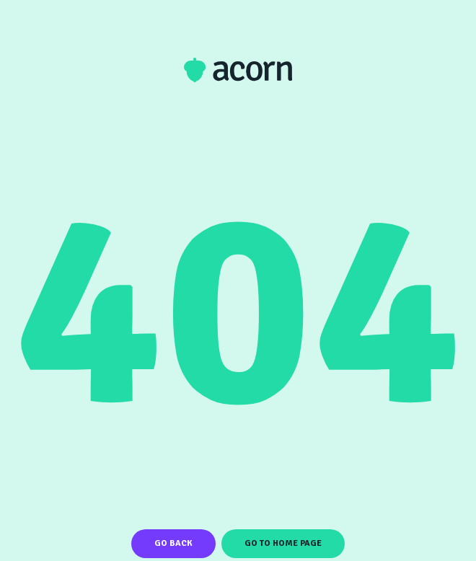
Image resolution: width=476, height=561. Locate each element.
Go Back (173, 543)
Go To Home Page (283, 543)
